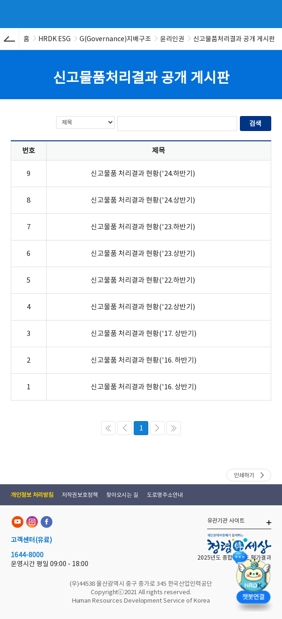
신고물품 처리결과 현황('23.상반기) (143, 253)
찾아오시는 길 (122, 494)
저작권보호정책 (80, 494)
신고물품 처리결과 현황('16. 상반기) (143, 386)
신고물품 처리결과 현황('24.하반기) (143, 173)
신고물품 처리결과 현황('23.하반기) (143, 226)
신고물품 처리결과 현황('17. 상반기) (143, 333)
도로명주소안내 (165, 494)
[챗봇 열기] (253, 579)
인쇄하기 (244, 475)
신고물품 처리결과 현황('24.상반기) (143, 200)
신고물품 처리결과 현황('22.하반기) (143, 280)
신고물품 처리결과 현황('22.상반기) (143, 306)
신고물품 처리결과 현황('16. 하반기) (143, 360)
